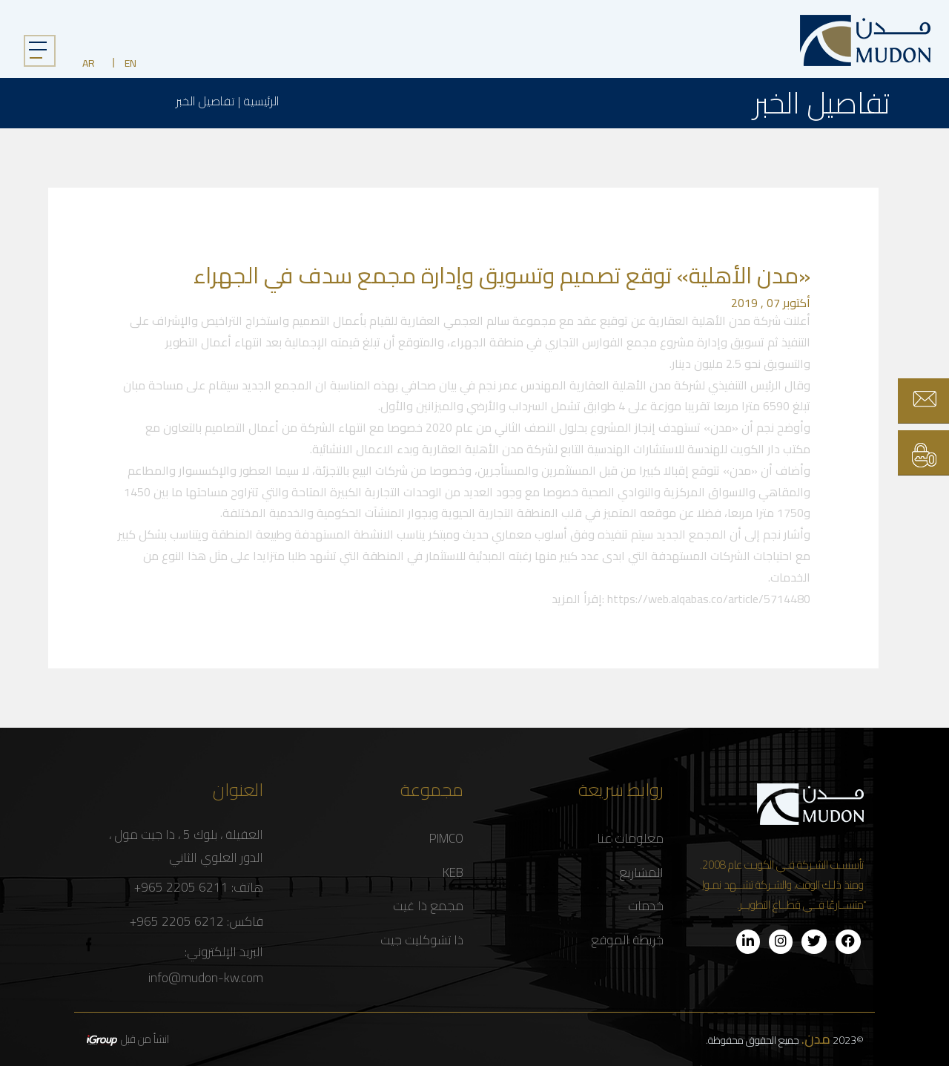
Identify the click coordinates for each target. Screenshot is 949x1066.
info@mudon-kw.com (205, 978)
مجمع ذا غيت (428, 906)
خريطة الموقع (627, 940)
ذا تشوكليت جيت (421, 940)
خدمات (646, 906)
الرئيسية (261, 101)
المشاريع (641, 872)
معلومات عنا (630, 838)
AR (88, 63)
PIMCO (446, 838)
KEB (453, 872)
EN (130, 63)
